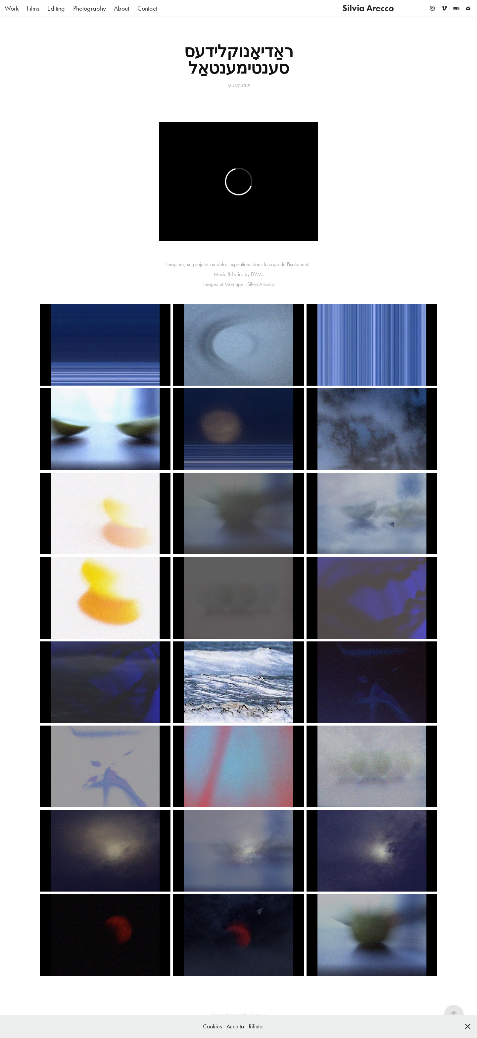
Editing (56, 8)
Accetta (235, 1026)
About (121, 8)
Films (33, 8)
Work (12, 8)
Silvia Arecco (368, 8)
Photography (89, 8)
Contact (147, 8)
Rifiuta (255, 1026)
